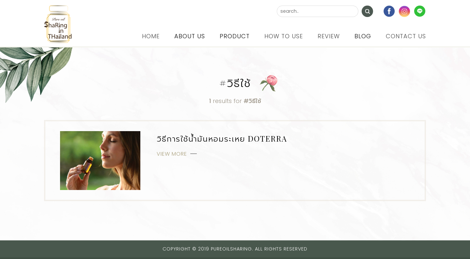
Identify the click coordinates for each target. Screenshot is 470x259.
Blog (362, 36)
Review (329, 36)
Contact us (406, 36)
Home (151, 36)
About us (189, 36)
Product (235, 36)
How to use (283, 36)
